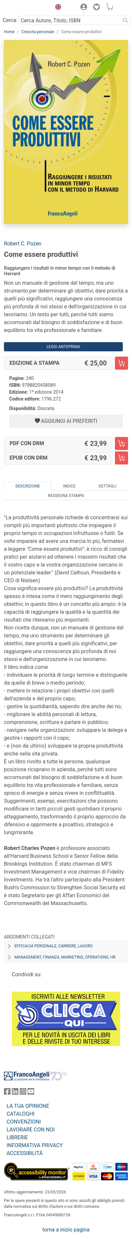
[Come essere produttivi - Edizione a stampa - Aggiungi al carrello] (121, 363)
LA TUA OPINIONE (28, 1106)
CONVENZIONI (24, 1122)
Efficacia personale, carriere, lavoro (53, 946)
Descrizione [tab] (27, 486)
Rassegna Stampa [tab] (66, 495)
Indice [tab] (69, 486)
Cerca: (10, 20)
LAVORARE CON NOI (31, 1129)
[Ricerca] (125, 20)
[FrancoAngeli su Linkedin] (15, 1093)
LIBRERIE (17, 1137)
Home (9, 32)
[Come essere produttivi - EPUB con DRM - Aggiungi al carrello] (121, 458)
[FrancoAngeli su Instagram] (23, 1093)
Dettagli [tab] (107, 486)
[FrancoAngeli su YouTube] (31, 1093)
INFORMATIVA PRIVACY (35, 1145)
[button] (56, 8)
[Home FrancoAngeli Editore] (26, 8)
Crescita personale (37, 32)
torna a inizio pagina (65, 1230)
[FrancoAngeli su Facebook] (7, 1093)
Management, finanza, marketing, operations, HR (65, 957)
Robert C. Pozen (22, 243)
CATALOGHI (20, 1114)
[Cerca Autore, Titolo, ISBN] (69, 20)
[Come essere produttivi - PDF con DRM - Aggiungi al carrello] (121, 443)
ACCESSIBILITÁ (25, 1153)
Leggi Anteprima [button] (63, 346)
